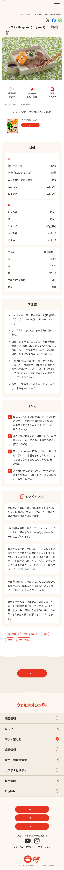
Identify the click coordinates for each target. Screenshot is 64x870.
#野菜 (10, 639)
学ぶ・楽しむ (13, 739)
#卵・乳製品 (24, 639)
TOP (22, 14)
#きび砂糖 (12, 634)
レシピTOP (33, 673)
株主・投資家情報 (32, 760)
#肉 (45, 634)
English (32, 791)
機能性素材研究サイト (33, 809)
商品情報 (31, 125)
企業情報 (32, 749)
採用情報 (32, 781)
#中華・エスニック (29, 634)
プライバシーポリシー (24, 846)
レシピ (30, 14)
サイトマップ (44, 846)
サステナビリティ (32, 770)
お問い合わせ (33, 826)
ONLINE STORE (33, 817)
